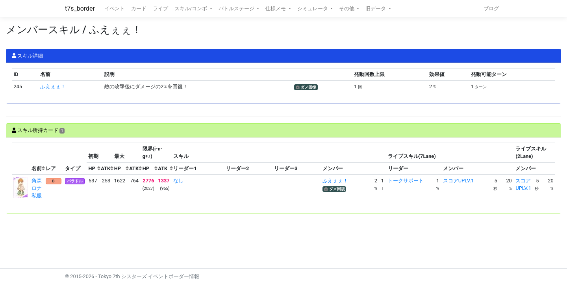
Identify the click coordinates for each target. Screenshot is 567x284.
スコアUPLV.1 (458, 181)
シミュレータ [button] (313, 8)
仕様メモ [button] (276, 8)
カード (138, 8)
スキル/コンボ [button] (191, 8)
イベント (114, 8)
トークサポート (406, 181)
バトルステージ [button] (237, 8)
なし (178, 181)
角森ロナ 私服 (39, 188)
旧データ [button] (376, 8)
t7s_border (80, 8)
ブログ (491, 8)
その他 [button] (347, 8)
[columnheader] (21, 158)
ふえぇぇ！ (53, 86)
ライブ (160, 8)
